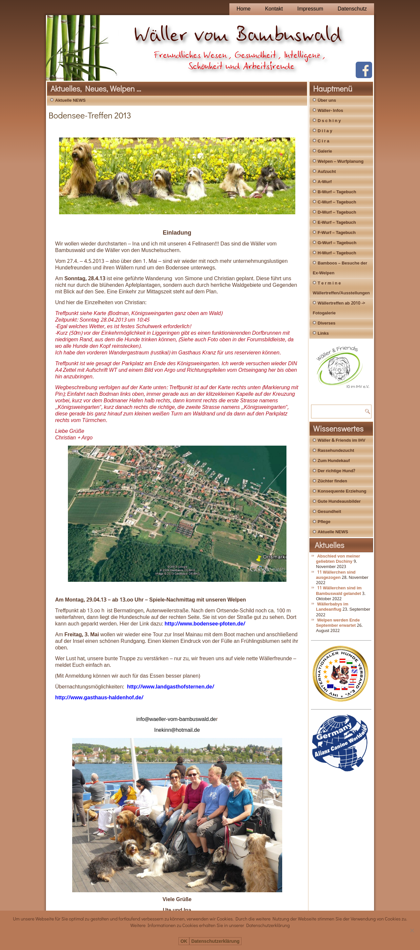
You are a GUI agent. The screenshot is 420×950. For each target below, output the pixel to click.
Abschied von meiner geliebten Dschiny (338, 559)
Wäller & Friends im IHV (341, 440)
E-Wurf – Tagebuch (337, 222)
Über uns (327, 100)
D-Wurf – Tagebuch (337, 212)
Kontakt (274, 9)
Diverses (326, 323)
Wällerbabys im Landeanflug (332, 607)
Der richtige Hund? (336, 471)
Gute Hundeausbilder (339, 501)
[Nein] (412, 930)
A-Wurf (325, 182)
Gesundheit (329, 512)
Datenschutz (352, 9)
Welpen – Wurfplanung (341, 161)
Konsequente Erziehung (342, 491)
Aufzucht (327, 172)
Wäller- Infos (330, 111)
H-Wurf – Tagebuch (337, 253)
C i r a (323, 141)
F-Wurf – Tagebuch (337, 233)
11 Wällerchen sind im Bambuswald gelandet (339, 590)
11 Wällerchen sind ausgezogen (336, 575)
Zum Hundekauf (334, 461)
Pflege (324, 522)
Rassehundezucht (336, 450)
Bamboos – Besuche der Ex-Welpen (340, 268)
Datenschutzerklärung (215, 941)
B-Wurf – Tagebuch (337, 192)
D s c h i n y (329, 121)
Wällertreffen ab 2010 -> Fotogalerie (339, 308)
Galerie (325, 151)
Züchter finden (332, 481)
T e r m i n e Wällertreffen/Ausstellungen (341, 288)
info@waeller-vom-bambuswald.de (176, 719)
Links (323, 333)
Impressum (310, 9)
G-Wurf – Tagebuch (337, 243)
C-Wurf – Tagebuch (337, 202)
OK (183, 941)
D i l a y (325, 131)
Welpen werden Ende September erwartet (338, 623)
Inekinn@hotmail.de (177, 730)
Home (244, 9)
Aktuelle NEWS (70, 100)
